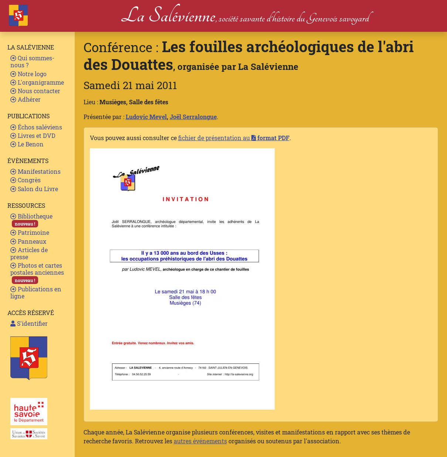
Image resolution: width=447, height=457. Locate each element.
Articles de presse (29, 253)
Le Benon (27, 144)
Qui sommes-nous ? (32, 61)
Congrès (25, 180)
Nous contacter (35, 91)
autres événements (200, 441)
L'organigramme (37, 82)
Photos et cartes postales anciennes (37, 272)
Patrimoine (29, 232)
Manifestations (35, 171)
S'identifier (29, 323)
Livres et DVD (32, 135)
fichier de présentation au (233, 138)
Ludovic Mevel (146, 117)
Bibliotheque (31, 219)
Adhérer (25, 99)
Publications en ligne (35, 292)
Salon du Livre (34, 189)
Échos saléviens (36, 127)
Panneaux (28, 241)
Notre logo (28, 74)
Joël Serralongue (193, 117)
